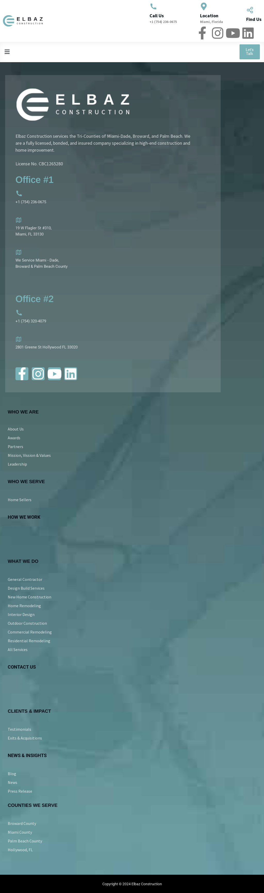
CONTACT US (22, 667)
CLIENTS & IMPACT (29, 711)
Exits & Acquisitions (25, 738)
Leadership (17, 464)
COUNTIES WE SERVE (32, 805)
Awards (14, 437)
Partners (15, 446)
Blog (12, 773)
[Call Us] (153, 6)
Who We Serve (26, 481)
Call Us (157, 16)
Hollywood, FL (20, 849)
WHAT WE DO (23, 561)
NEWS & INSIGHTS (27, 755)
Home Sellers (19, 499)
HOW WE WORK (24, 517)
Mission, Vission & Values (29, 455)
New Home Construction (29, 596)
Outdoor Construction (27, 623)
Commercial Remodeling (30, 632)
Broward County (22, 823)
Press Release (20, 791)
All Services (18, 649)
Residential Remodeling (29, 640)
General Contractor (25, 579)
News (12, 782)
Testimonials (19, 729)
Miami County (20, 832)
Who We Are (23, 412)
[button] (102, 51)
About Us (16, 429)
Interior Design (21, 614)
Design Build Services (26, 588)
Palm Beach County (25, 840)
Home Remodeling (24, 605)
